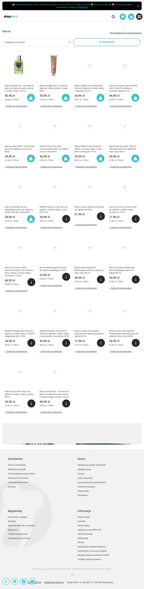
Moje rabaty (83, 491)
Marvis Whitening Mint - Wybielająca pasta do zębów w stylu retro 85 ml (88, 270)
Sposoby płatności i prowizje (21, 525)
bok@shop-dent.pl (54, 582)
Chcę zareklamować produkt (21, 473)
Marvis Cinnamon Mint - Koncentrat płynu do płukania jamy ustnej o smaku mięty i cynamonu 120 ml (19, 271)
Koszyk (81, 473)
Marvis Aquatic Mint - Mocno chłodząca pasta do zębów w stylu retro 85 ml (122, 149)
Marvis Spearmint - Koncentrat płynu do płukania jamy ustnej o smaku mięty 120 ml (19, 88)
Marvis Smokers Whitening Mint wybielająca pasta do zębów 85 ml (121, 270)
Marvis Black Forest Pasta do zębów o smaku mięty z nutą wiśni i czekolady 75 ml (88, 149)
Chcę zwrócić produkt (18, 478)
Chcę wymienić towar (18, 482)
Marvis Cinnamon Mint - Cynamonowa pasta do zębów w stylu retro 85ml (54, 149)
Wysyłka (12, 521)
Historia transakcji (86, 487)
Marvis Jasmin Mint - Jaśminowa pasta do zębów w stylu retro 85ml (20, 149)
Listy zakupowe (85, 478)
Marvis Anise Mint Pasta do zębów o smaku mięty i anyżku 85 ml (19, 394)
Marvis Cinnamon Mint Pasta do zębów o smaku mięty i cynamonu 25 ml (123, 210)
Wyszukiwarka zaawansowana (126, 32)
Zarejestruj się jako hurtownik (91, 465)
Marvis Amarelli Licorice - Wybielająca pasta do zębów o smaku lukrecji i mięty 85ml (19, 210)
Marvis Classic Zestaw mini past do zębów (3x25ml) (89, 208)
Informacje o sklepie (17, 517)
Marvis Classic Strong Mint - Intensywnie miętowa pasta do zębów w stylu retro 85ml (123, 334)
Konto (81, 459)
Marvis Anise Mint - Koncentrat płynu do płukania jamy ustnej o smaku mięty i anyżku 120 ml (54, 394)
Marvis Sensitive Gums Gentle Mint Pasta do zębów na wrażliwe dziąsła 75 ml (123, 88)
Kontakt (12, 487)
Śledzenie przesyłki (17, 469)
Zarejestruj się (84, 469)
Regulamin (13, 530)
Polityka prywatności (18, 534)
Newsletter (83, 495)
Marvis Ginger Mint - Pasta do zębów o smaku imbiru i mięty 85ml (54, 88)
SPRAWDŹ (82, 7)
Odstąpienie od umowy (19, 538)
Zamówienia (15, 459)
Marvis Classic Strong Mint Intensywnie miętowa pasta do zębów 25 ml (89, 334)
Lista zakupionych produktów (92, 482)
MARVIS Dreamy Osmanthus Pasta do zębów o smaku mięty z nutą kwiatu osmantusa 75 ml (54, 334)
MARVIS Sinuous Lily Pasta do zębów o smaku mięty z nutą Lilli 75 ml (54, 210)
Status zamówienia (17, 465)
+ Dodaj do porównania (16, 106)
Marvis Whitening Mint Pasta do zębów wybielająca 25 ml (53, 269)
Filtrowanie (107, 42)
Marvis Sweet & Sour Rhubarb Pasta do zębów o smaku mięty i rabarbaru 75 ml (89, 88)
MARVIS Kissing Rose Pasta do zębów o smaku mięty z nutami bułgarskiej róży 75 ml (19, 334)
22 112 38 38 (34, 582)
